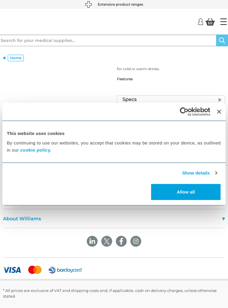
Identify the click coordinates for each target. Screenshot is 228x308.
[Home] (223, 21)
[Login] (200, 21)
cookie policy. (35, 149)
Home (15, 58)
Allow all (186, 191)
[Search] (222, 40)
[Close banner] (219, 112)
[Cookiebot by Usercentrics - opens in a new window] (184, 111)
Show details (196, 172)
